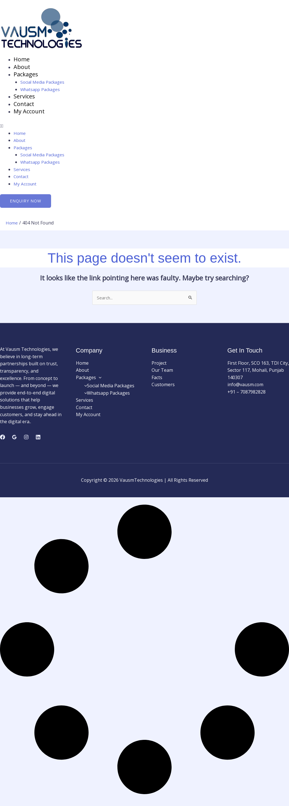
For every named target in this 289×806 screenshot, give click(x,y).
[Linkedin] (38, 439)
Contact (24, 105)
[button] (144, 127)
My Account (29, 113)
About (22, 67)
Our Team (162, 372)
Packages (26, 75)
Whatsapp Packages (41, 90)
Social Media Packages (44, 83)
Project (159, 365)
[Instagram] (26, 439)
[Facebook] (2, 439)
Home (22, 59)
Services (24, 97)
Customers (163, 387)
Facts (157, 380)
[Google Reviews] (14, 439)
